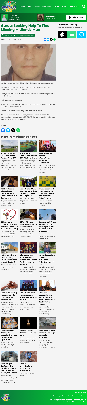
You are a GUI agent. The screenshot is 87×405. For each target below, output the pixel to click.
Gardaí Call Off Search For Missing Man (28, 326)
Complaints (75, 396)
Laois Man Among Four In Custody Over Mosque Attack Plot (9, 290)
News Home (8, 35)
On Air (56, 6)
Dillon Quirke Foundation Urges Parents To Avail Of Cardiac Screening (9, 219)
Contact (83, 396)
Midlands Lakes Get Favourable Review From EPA (9, 149)
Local (37, 6)
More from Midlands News (25, 35)
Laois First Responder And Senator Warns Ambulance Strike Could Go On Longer (47, 292)
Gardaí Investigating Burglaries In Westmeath (28, 361)
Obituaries (46, 6)
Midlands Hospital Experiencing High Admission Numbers (47, 328)
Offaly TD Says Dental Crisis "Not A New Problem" (28, 218)
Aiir (84, 402)
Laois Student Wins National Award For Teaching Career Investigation (28, 186)
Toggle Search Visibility (84, 7)
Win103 (64, 6)
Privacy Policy (66, 396)
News (30, 6)
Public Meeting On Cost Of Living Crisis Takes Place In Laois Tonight (9, 252)
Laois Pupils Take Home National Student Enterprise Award (28, 290)
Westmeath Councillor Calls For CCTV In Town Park (28, 149)
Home (22, 6)
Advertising (56, 396)
